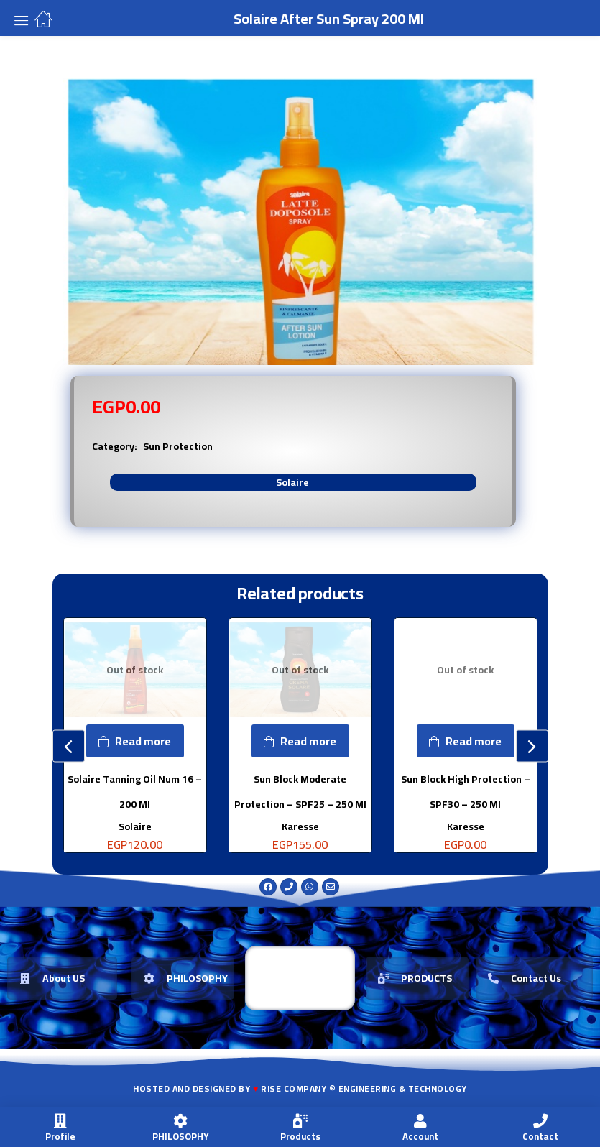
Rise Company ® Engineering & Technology (364, 1088)
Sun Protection (178, 446)
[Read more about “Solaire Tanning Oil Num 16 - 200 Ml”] (135, 740)
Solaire (292, 482)
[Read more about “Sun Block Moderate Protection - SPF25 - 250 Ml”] (300, 740)
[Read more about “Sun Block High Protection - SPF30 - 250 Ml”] (465, 740)
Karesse (300, 825)
